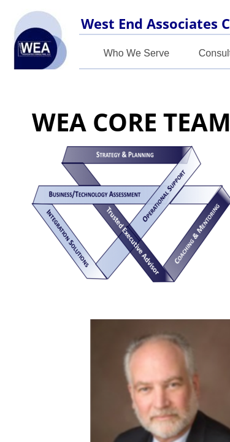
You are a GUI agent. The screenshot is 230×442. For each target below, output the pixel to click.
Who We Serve (136, 53)
